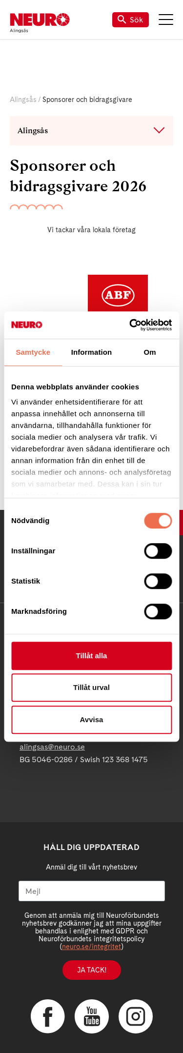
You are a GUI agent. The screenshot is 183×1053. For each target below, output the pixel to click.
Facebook (48, 1016)
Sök (130, 19)
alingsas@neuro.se (52, 746)
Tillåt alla (91, 655)
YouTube (92, 1016)
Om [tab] (150, 352)
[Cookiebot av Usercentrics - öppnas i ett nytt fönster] (130, 325)
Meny (166, 19)
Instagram (136, 1016)
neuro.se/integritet (91, 947)
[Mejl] (92, 891)
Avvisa (91, 719)
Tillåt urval (91, 687)
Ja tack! (91, 970)
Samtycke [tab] (33, 352)
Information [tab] (91, 352)
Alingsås (23, 99)
